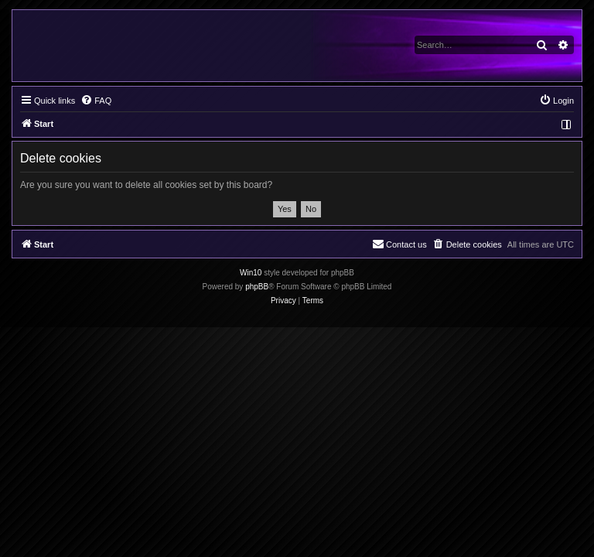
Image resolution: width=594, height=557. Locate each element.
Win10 (250, 272)
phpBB (256, 286)
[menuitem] (95, 100)
